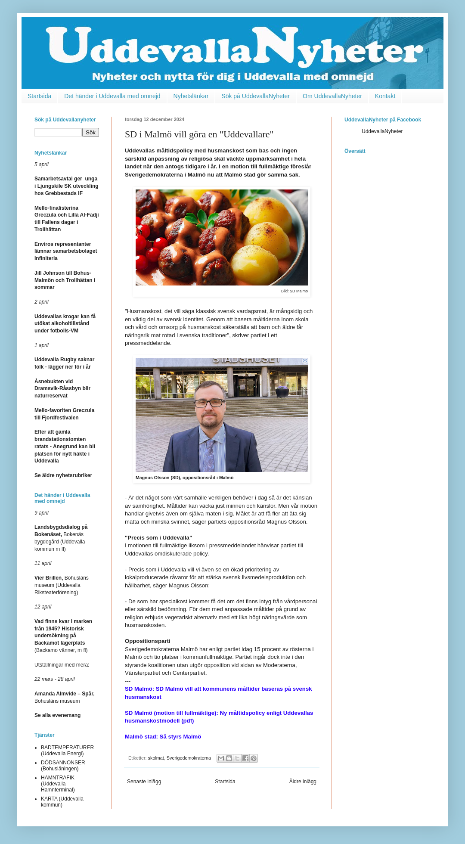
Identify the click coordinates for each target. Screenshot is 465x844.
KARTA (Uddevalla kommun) (62, 802)
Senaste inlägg (144, 782)
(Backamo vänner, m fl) (63, 635)
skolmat (156, 757)
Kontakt (385, 96)
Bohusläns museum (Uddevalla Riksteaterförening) (61, 585)
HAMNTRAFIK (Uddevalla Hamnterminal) (58, 784)
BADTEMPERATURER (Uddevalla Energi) (67, 751)
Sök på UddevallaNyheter (255, 96)
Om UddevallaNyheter (332, 96)
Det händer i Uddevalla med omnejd (112, 96)
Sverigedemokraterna (189, 757)
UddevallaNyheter (382, 131)
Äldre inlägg (302, 782)
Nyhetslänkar (191, 96)
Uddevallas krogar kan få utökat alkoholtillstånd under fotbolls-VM (65, 323)
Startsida (39, 96)
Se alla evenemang (57, 715)
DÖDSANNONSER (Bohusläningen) (63, 766)
